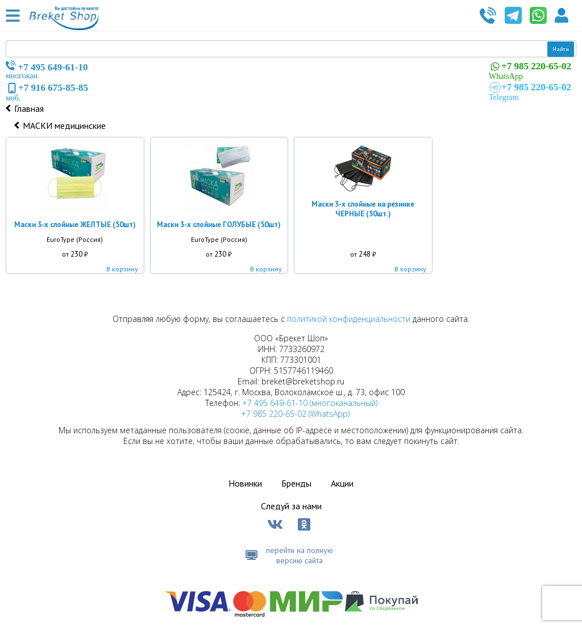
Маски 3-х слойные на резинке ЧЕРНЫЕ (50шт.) (362, 209)
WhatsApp (530, 70)
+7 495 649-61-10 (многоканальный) (309, 402)
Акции (342, 483)
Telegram (530, 91)
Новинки (245, 483)
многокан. (47, 70)
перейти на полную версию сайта (299, 555)
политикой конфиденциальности (348, 318)
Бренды (296, 483)
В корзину (122, 269)
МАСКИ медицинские (64, 125)
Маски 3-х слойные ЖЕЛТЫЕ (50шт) (75, 224)
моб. (47, 92)
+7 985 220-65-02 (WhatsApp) (295, 413)
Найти (560, 49)
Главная (29, 108)
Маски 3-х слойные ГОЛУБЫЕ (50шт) (219, 224)
